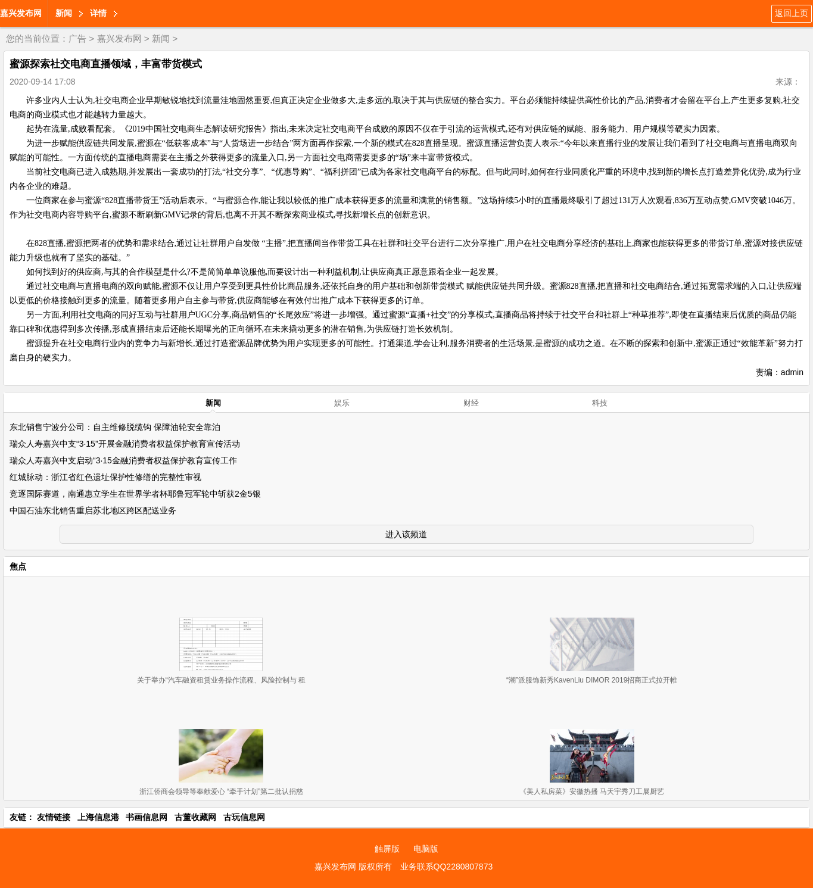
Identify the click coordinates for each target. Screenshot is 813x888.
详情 (98, 13)
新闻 (63, 13)
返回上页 (791, 13)
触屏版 (387, 848)
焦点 (18, 566)
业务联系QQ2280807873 (446, 866)
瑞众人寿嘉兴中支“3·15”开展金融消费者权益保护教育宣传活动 (125, 443)
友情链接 (53, 817)
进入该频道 (406, 534)
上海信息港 (98, 817)
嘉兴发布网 (21, 13)
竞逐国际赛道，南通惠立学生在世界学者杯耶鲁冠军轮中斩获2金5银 (135, 493)
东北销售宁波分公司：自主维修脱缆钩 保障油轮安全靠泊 (115, 427)
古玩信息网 (244, 817)
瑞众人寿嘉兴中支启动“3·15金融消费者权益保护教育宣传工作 (123, 460)
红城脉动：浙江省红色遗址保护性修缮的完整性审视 (105, 477)
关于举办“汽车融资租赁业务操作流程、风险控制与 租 (221, 680)
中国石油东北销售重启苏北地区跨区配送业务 (93, 510)
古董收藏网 (195, 817)
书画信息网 (146, 817)
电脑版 (425, 848)
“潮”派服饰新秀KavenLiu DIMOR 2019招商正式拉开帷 (591, 680)
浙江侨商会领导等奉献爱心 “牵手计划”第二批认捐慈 (221, 791)
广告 (77, 38)
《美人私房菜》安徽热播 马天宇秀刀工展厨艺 (591, 791)
